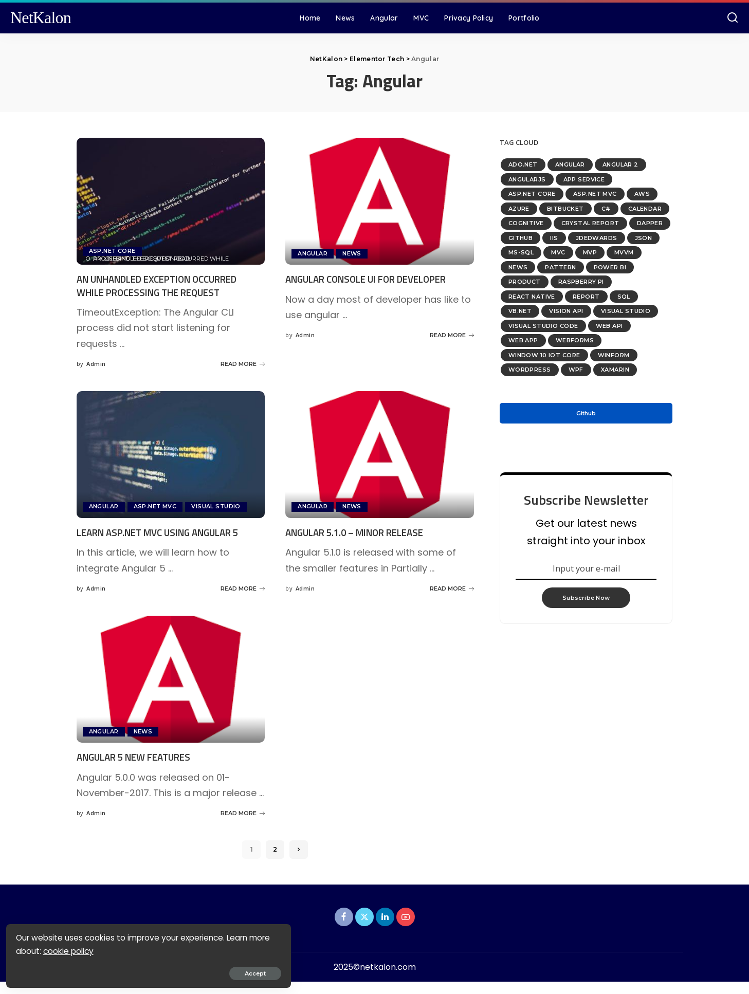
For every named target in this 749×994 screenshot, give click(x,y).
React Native (531, 296)
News (352, 253)
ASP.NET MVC (155, 506)
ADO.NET (523, 164)
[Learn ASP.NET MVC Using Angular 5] (171, 454)
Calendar (645, 208)
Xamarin (615, 369)
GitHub (520, 238)
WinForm (614, 355)
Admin (95, 363)
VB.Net (520, 311)
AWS (642, 193)
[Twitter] (364, 929)
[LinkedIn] (385, 929)
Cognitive (526, 223)
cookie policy (93, 949)
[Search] (732, 18)
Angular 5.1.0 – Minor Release (361, 532)
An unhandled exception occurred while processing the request (167, 285)
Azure (518, 208)
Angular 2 (620, 164)
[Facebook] (344, 929)
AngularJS (527, 179)
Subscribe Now (586, 600)
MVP (590, 252)
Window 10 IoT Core (544, 355)
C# (606, 208)
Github (586, 413)
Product (524, 281)
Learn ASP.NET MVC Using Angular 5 (166, 532)
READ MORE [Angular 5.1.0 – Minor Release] (452, 588)
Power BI (610, 267)
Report (586, 296)
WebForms (575, 340)
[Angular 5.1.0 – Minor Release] (379, 454)
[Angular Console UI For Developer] (379, 201)
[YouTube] (405, 929)
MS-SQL (521, 252)
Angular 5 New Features (139, 770)
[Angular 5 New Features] (171, 692)
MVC (558, 252)
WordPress (529, 369)
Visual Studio (217, 506)
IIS (554, 238)
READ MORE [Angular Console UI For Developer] (452, 348)
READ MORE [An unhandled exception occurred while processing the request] (243, 363)
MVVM (624, 252)
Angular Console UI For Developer (374, 279)
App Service (584, 179)
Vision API (566, 311)
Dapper (650, 223)
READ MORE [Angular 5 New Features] (243, 826)
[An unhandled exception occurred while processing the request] (171, 201)
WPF (576, 369)
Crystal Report (590, 223)
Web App (523, 340)
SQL (623, 296)
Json (643, 238)
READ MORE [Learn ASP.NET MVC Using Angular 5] (243, 601)
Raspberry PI (581, 281)
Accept (125, 971)
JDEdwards (596, 238)
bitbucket (565, 208)
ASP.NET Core (112, 250)
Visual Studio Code (543, 325)
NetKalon (40, 18)
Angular (312, 253)
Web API (609, 325)
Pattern (560, 267)
